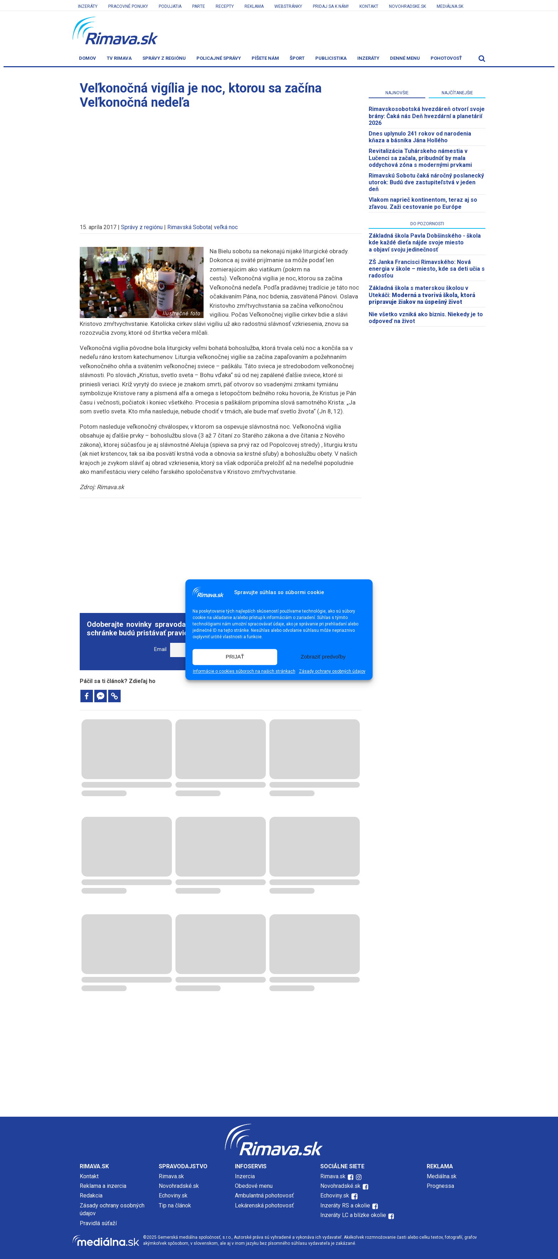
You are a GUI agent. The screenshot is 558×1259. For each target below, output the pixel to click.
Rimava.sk (171, 1176)
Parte (198, 6)
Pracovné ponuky (128, 6)
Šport (297, 58)
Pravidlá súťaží (98, 1223)
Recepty (225, 6)
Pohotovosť (446, 58)
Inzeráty (88, 6)
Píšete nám (265, 58)
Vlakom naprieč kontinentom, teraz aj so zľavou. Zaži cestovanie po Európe (423, 203)
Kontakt (368, 6)
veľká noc (226, 227)
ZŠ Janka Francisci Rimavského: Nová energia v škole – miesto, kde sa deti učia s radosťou (427, 269)
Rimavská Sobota (189, 227)
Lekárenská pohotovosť (265, 1205)
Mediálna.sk (450, 6)
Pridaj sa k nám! (331, 6)
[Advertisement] (221, 163)
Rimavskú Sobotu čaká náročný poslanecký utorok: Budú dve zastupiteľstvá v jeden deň (426, 182)
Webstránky (288, 6)
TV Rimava (119, 58)
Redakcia (91, 1195)
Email (160, 649)
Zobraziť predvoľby (323, 657)
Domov (87, 58)
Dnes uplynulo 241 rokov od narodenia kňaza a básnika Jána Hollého (420, 137)
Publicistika (331, 58)
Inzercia (245, 1176)
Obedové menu (254, 1186)
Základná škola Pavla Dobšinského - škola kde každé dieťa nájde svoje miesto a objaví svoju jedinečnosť (425, 242)
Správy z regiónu (164, 58)
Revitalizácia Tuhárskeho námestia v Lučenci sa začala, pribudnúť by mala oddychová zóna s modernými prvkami (420, 158)
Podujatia (170, 6)
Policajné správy (218, 58)
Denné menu (405, 58)
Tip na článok (175, 1205)
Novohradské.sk (179, 1186)
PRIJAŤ (235, 657)
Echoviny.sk (173, 1195)
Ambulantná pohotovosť (265, 1195)
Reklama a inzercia (103, 1186)
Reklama (254, 6)
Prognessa (440, 1186)
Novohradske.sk (407, 6)
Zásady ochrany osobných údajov (332, 671)
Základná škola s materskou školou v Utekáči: (422, 295)
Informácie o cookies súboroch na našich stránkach (244, 671)
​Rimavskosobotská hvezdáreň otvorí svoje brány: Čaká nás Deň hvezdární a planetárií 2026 (427, 116)
